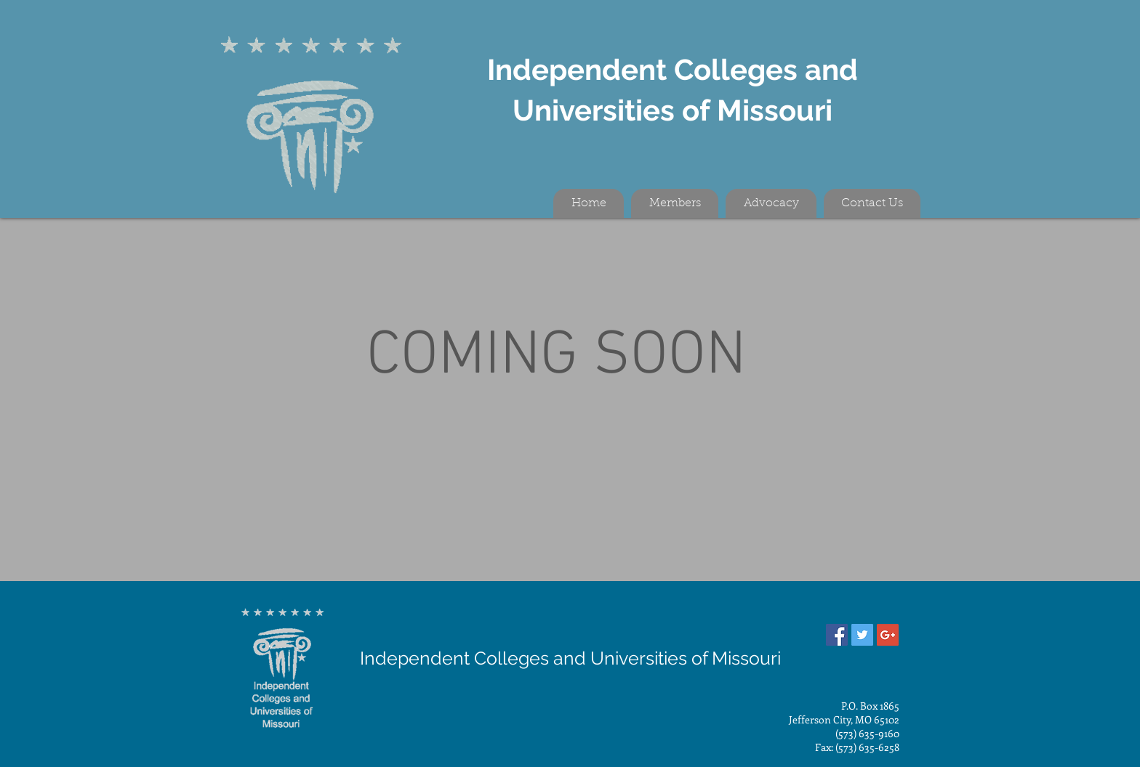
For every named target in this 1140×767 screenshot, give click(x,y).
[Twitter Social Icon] (862, 635)
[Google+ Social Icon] (888, 635)
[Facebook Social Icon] (837, 635)
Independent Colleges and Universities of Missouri (570, 658)
